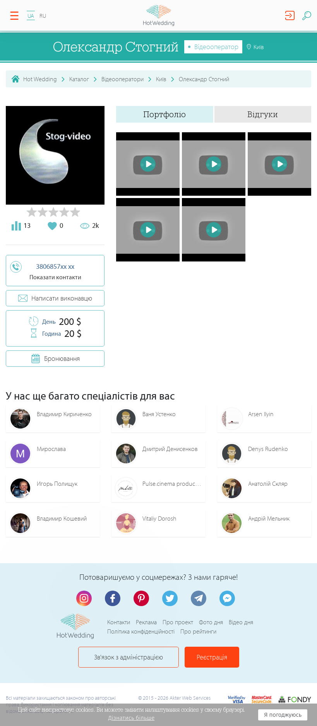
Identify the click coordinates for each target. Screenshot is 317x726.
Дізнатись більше (131, 717)
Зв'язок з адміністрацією (128, 657)
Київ (161, 79)
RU (42, 15)
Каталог (79, 79)
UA (30, 15)
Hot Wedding (40, 79)
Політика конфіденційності (141, 631)
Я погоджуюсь (283, 714)
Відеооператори (122, 79)
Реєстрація (212, 657)
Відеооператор (216, 46)
